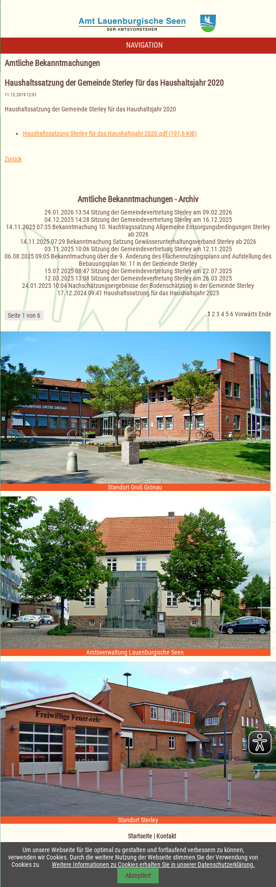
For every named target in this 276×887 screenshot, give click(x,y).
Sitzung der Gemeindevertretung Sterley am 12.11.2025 (161, 249)
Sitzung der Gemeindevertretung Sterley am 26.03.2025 (161, 278)
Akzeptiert (138, 875)
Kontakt (166, 836)
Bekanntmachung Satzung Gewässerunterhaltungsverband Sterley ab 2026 (161, 241)
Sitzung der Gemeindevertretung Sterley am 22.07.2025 (161, 271)
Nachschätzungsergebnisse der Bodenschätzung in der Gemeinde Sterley (161, 285)
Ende (265, 314)
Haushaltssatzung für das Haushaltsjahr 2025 (161, 293)
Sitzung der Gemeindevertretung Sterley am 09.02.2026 (161, 212)
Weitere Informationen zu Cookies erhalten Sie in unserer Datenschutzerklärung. (153, 864)
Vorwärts (246, 314)
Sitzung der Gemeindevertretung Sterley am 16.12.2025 (161, 219)
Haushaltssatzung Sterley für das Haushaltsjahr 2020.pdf (110, 133)
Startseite (140, 836)
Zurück (13, 159)
